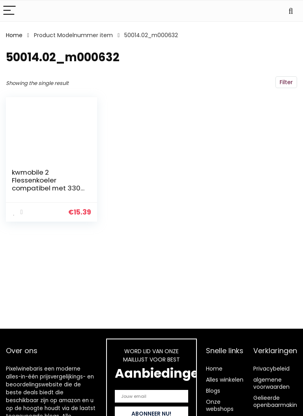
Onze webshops (220, 405)
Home (14, 35)
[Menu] (9, 10)
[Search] (290, 10)
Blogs (213, 391)
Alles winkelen (224, 380)
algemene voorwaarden (271, 383)
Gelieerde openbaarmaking (277, 401)
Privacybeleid (271, 369)
